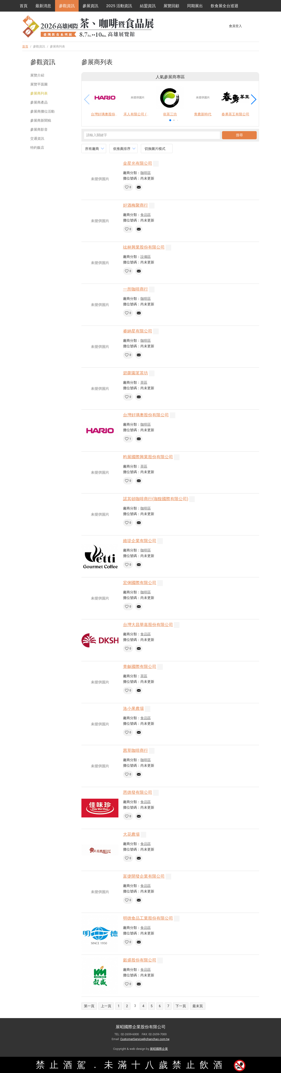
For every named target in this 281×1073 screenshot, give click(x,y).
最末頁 (197, 1006)
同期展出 (195, 5)
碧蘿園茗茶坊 (135, 372)
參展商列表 (39, 93)
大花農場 (131, 834)
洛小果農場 (133, 708)
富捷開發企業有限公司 (144, 876)
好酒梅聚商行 (135, 205)
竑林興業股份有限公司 (144, 247)
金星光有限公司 (137, 163)
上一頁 (106, 1006)
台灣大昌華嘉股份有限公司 (148, 624)
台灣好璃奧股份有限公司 (146, 414)
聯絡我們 (27, 17)
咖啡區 (145, 173)
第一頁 (89, 1006)
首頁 (24, 5)
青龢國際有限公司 (139, 666)
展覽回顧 (171, 5)
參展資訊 (90, 5)
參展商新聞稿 (40, 120)
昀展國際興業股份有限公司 (148, 456)
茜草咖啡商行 (135, 750)
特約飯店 (37, 148)
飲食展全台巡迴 (224, 5)
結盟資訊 (148, 5)
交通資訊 (37, 138)
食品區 (145, 215)
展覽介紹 (37, 75)
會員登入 (235, 26)
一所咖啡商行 (135, 289)
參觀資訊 (67, 5)
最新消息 (43, 5)
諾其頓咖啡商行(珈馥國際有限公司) (155, 498)
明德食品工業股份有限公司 (148, 918)
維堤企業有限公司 (139, 540)
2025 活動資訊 (119, 5)
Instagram (256, 26)
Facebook (247, 26)
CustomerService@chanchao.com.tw (145, 1039)
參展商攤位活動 (42, 111)
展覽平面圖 (39, 84)
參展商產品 (39, 102)
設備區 (145, 257)
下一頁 (181, 1006)
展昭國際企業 (159, 1049)
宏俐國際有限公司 (139, 582)
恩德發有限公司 (137, 792)
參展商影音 (39, 129)
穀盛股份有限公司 (139, 960)
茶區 (143, 382)
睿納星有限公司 (137, 331)
